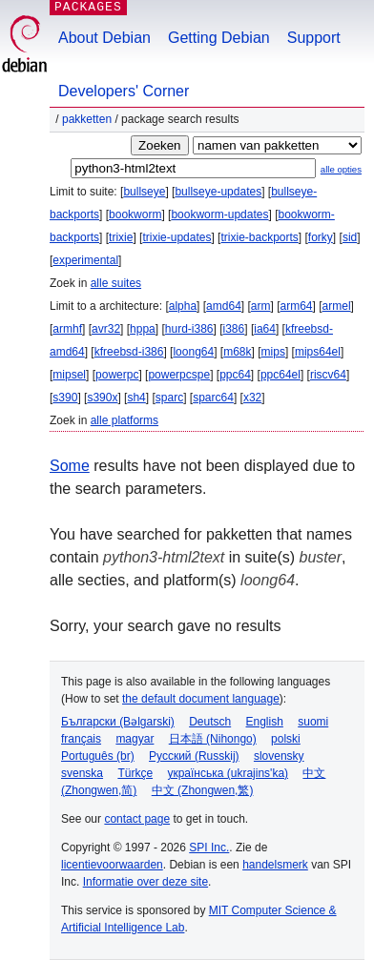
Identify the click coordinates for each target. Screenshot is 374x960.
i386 (234, 329)
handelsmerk (275, 864)
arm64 (296, 306)
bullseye (144, 191)
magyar (134, 739)
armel (336, 306)
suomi (313, 721)
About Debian (104, 38)
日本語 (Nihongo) (213, 739)
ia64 (265, 329)
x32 (252, 397)
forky (320, 237)
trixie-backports (259, 237)
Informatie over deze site (145, 882)
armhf (67, 329)
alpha (183, 306)
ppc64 (235, 374)
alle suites (116, 283)
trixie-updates (176, 237)
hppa (143, 329)
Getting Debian (219, 38)
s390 (64, 397)
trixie (121, 237)
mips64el (318, 351)
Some (70, 466)
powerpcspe (179, 374)
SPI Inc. (209, 847)
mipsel (69, 374)
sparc (169, 397)
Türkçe (135, 773)
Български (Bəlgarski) (118, 721)
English (264, 721)
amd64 (223, 306)
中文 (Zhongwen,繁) (203, 790)
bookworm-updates (219, 214)
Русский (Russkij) (194, 756)
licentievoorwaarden (112, 864)
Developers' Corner (123, 91)
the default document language (201, 698)
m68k (237, 351)
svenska (82, 773)
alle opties (341, 169)
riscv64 (328, 374)
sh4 (136, 397)
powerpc (116, 374)
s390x (102, 397)
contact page (137, 819)
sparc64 (213, 397)
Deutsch (210, 721)
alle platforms (124, 420)
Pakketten (87, 119)
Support (314, 38)
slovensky (279, 756)
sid (350, 237)
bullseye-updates (218, 191)
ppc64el (280, 374)
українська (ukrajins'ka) (227, 773)
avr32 (106, 329)
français (81, 739)
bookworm (135, 214)
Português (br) (98, 756)
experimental (85, 260)
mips (273, 351)
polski (286, 739)
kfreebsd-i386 (129, 351)
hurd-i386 (189, 329)
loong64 (193, 351)
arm (261, 306)
